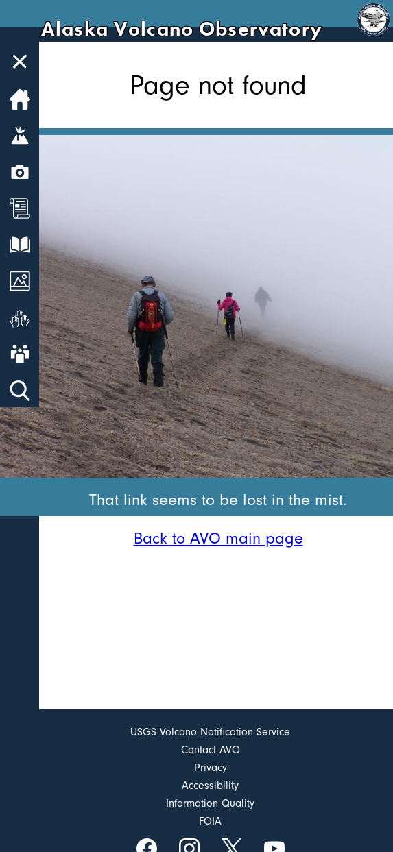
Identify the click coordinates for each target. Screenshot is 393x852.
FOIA (210, 821)
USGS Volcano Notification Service (210, 732)
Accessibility (210, 785)
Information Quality (210, 803)
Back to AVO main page (218, 538)
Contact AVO (210, 750)
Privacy (210, 768)
